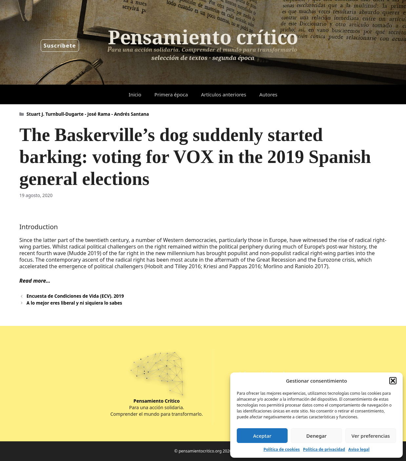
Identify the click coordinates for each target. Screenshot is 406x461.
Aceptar (262, 435)
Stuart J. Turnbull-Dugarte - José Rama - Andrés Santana (88, 114)
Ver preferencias (371, 435)
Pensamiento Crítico (156, 401)
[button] (393, 380)
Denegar (316, 435)
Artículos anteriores (223, 94)
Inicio (135, 94)
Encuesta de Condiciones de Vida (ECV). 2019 (75, 296)
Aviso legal (358, 449)
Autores (268, 94)
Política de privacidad (324, 449)
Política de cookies (281, 449)
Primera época (171, 94)
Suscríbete (60, 45)
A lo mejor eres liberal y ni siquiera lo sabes (74, 303)
